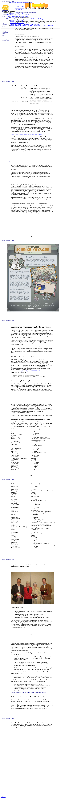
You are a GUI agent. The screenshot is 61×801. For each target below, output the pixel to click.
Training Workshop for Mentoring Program (17, 16)
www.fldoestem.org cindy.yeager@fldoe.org (21, 2)
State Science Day (11, 4)
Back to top (3, 797)
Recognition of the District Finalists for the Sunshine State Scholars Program (25, 19)
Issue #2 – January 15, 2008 (17, 6)
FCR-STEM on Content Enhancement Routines (18, 14)
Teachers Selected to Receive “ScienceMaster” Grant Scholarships (23, 24)
